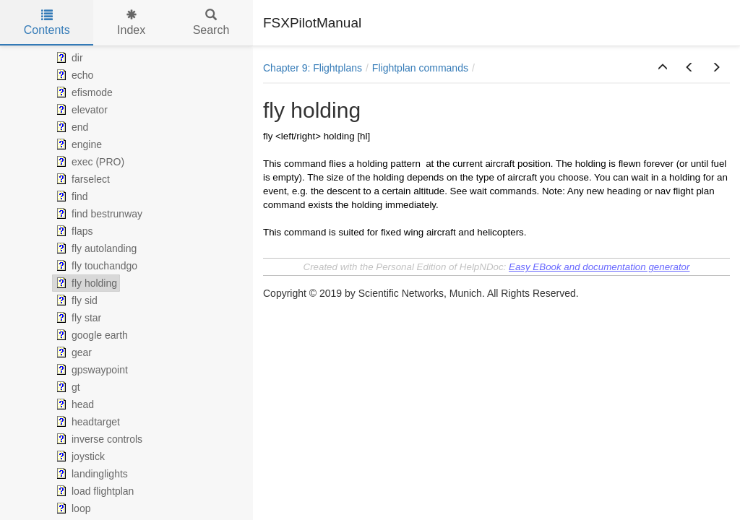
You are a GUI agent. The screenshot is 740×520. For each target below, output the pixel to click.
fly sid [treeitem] (75, 300)
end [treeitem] (70, 127)
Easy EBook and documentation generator (599, 266)
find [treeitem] (70, 196)
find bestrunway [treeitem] (97, 213)
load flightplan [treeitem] (93, 491)
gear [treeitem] (72, 352)
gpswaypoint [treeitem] (90, 369)
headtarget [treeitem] (86, 421)
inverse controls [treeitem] (97, 439)
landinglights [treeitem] (90, 473)
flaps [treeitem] (73, 231)
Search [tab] (211, 22)
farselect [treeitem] (81, 179)
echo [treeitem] (73, 75)
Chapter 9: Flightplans (312, 68)
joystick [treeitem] (79, 456)
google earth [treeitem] (90, 335)
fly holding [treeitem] (85, 283)
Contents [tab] (47, 22)
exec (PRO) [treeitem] (88, 161)
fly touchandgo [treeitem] (95, 265)
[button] (662, 67)
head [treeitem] (73, 404)
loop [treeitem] (71, 508)
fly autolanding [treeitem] (95, 248)
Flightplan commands (420, 68)
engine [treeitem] (77, 144)
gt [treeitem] (66, 387)
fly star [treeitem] (77, 317)
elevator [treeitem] (80, 109)
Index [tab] (131, 22)
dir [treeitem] (68, 57)
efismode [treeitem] (83, 92)
